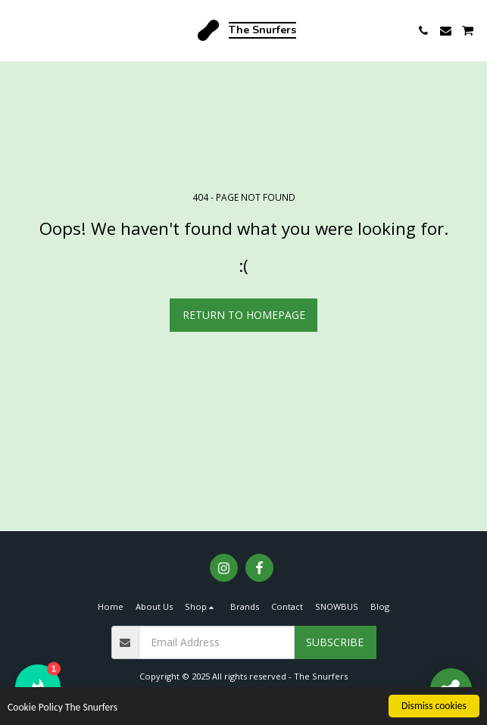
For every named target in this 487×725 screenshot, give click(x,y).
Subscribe (335, 642)
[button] (17, 29)
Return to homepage (244, 315)
